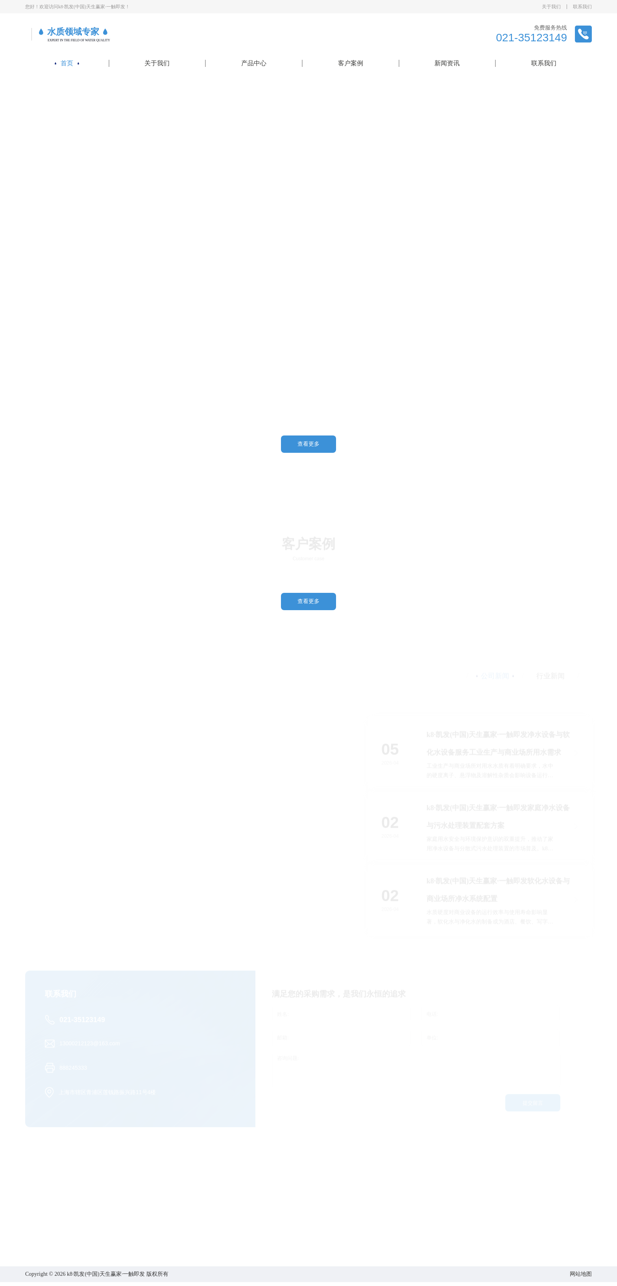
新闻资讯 (447, 63)
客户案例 (350, 63)
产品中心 (253, 63)
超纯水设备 (252, 1218)
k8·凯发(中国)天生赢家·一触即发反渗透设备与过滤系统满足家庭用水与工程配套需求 (277, 844)
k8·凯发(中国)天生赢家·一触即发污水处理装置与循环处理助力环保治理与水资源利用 (106, 844)
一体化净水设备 (257, 1227)
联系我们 (582, 6)
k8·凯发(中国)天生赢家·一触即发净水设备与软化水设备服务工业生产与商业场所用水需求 (498, 745)
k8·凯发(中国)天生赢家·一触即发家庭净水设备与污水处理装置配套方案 (498, 818)
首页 (67, 63)
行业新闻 (403, 1218)
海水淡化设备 (254, 1237)
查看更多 (308, 444)
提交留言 (533, 1104)
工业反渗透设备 (257, 1208)
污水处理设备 (254, 1246)
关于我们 (551, 6)
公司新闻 (403, 1208)
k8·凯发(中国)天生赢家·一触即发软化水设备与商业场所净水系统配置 (498, 891)
